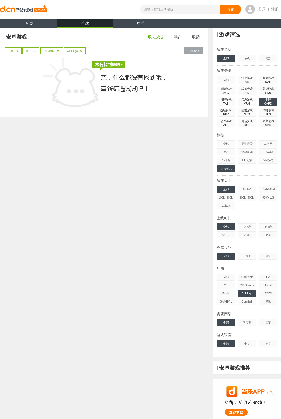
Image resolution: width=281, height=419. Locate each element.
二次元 (268, 143)
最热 (196, 36)
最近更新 (156, 36)
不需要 (247, 256)
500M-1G (268, 197)
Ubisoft (268, 285)
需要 (268, 256)
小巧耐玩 (51, 51)
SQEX (268, 293)
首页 (29, 23)
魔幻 (31, 51)
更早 (268, 235)
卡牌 (13, 51)
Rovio (226, 293)
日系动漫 (268, 152)
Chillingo (74, 51)
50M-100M (268, 189)
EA (268, 277)
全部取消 (193, 51)
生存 (226, 152)
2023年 (247, 235)
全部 (226, 58)
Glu (226, 285)
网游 (140, 23)
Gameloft (247, 277)
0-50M (247, 189)
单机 (247, 58)
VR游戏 (268, 160)
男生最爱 (247, 143)
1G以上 (226, 205)
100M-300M (225, 197)
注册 (275, 9)
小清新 (226, 160)
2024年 (226, 235)
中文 (247, 343)
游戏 (85, 24)
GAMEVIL (226, 301)
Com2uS (247, 301)
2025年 (268, 226)
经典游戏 (247, 152)
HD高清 (247, 160)
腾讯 (268, 301)
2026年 (247, 226)
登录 (262, 9)
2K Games (247, 285)
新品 (178, 36)
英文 (268, 343)
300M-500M (247, 197)
